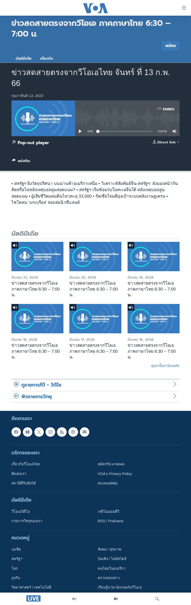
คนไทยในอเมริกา (112, 568)
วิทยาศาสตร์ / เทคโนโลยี (31, 588)
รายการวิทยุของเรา (26, 521)
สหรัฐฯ (16, 559)
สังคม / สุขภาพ (109, 550)
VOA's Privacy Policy (115, 474)
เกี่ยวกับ (46, 58)
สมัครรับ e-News (111, 464)
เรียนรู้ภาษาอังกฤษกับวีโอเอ (120, 588)
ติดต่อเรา (18, 474)
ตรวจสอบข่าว (109, 578)
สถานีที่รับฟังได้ (23, 483)
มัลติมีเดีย (24, 58)
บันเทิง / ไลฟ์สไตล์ (112, 559)
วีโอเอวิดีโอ (20, 512)
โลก (14, 568)
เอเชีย (16, 550)
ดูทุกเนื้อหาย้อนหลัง (165, 366)
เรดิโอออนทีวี (108, 512)
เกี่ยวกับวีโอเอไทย (25, 464)
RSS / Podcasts (111, 521)
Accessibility (108, 483)
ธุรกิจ (15, 578)
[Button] (21, 162)
